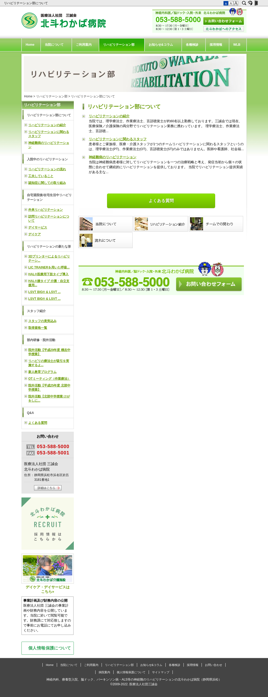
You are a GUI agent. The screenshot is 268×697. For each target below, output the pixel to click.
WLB (236, 44)
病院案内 (104, 672)
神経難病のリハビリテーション (112, 157)
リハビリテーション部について (26, 3)
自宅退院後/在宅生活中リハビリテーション (49, 197)
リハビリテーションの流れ (47, 169)
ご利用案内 (84, 44)
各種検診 (192, 44)
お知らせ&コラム (161, 44)
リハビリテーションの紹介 (109, 116)
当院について (54, 44)
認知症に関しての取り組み (47, 183)
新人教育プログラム (42, 372)
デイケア (34, 234)
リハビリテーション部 (119, 44)
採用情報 (216, 44)
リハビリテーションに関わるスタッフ (118, 139)
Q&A (30, 413)
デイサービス (37, 227)
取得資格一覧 (37, 328)
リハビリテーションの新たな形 (49, 246)
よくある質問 (161, 200)
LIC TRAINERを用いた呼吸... (49, 267)
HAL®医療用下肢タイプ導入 (48, 274)
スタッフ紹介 (36, 311)
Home (30, 44)
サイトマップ (160, 672)
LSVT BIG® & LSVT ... (44, 292)
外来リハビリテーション (45, 210)
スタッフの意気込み (42, 321)
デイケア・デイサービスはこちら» (47, 574)
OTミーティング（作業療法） (49, 378)
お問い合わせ (213, 664)
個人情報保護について (49, 648)
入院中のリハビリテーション (47, 159)
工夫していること (40, 176)
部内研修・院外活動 (41, 340)
